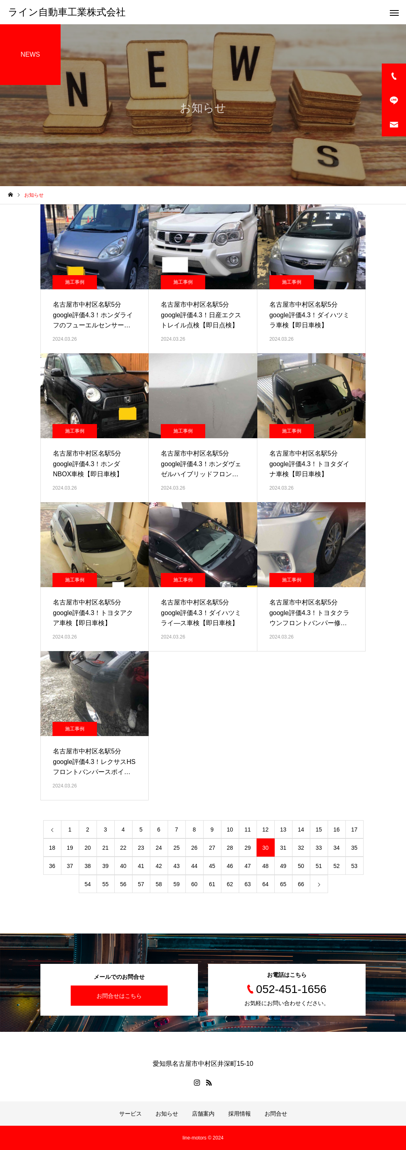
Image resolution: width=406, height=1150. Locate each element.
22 (123, 847)
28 (230, 847)
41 (141, 866)
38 (87, 866)
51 (319, 866)
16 (336, 829)
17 (354, 829)
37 (70, 866)
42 (159, 866)
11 (247, 829)
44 (194, 866)
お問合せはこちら (119, 996)
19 (70, 847)
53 (354, 866)
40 (123, 866)
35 (354, 847)
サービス (130, 1113)
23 (141, 847)
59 (176, 884)
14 (301, 829)
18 (52, 847)
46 (230, 866)
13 (283, 829)
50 (301, 866)
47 (247, 866)
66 (301, 884)
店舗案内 (203, 1113)
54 (87, 884)
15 (319, 829)
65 (283, 884)
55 (105, 884)
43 (176, 866)
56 (123, 884)
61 (212, 884)
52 (336, 866)
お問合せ (276, 1113)
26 (194, 847)
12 (265, 829)
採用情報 (239, 1113)
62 (230, 884)
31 (283, 847)
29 (247, 847)
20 (87, 847)
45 (212, 866)
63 (247, 884)
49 (283, 866)
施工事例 (74, 282)
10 (230, 829)
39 (105, 866)
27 (212, 847)
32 (301, 847)
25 (176, 847)
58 (159, 884)
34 (336, 847)
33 (319, 847)
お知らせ (167, 1113)
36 (52, 866)
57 (141, 884)
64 (265, 884)
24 (159, 847)
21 (105, 847)
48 (265, 866)
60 (194, 884)
